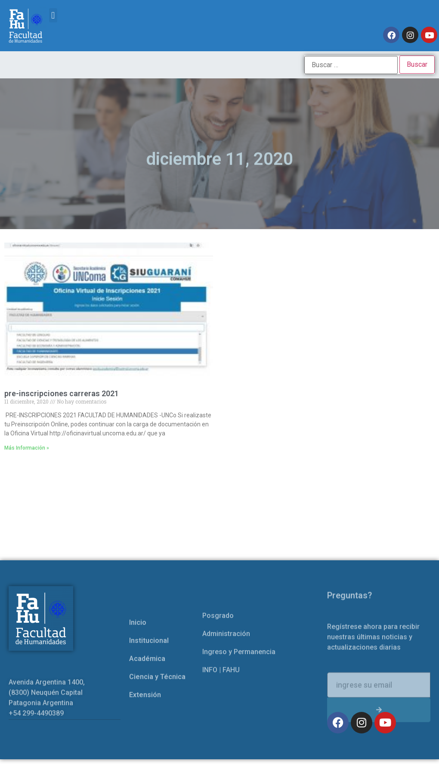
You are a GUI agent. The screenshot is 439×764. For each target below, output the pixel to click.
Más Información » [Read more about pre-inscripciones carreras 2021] (26, 448)
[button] (53, 15)
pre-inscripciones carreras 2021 (61, 393)
